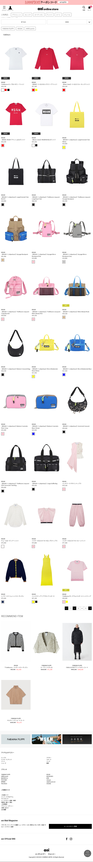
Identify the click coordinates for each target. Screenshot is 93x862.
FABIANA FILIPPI (8, 29)
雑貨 (47, 763)
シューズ (3, 763)
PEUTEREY (4, 780)
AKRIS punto (30, 29)
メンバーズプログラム (7, 797)
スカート (48, 759)
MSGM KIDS (49, 776)
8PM (47, 778)
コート (58, 15)
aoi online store (48, 8)
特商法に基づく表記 (6, 802)
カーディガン (39, 15)
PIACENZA (4, 784)
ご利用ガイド (4, 795)
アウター (48, 758)
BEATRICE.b (4, 778)
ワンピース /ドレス (6, 759)
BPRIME (3, 782)
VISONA (48, 784)
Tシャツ (49, 15)
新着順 (67, 22)
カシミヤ (28, 15)
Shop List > (51, 854)
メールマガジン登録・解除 (8, 800)
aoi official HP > (40, 854)
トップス (3, 758)
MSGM (20, 29)
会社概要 (3, 809)
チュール (67, 15)
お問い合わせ (4, 808)
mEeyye (48, 780)
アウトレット (16, 15)
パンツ (3, 761)
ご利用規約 (4, 804)
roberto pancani (50, 782)
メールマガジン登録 (70, 826)
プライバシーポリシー (7, 806)
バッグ (48, 761)
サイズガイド (4, 799)
